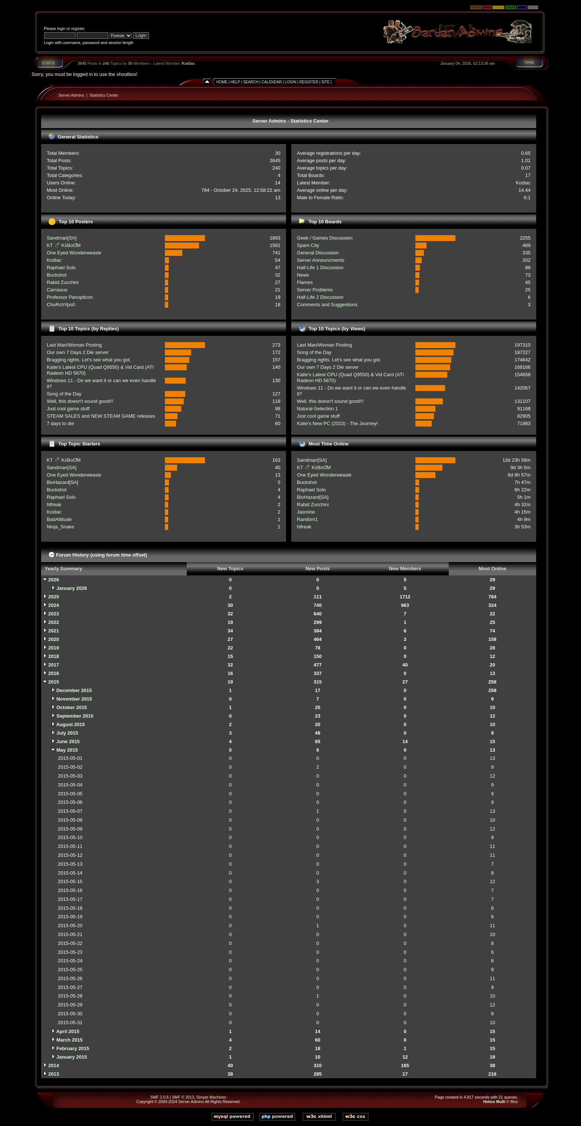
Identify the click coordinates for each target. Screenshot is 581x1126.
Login (290, 82)
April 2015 (67, 1031)
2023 (53, 614)
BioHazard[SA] (62, 482)
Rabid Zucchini (63, 282)
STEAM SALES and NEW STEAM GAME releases (101, 416)
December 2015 (74, 690)
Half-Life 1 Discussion (320, 267)
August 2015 (70, 724)
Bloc (514, 1101)
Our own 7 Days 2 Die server (78, 352)
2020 (53, 639)
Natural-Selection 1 (317, 408)
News (303, 275)
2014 (53, 1065)
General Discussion (318, 252)
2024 (53, 605)
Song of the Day (64, 394)
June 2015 (68, 741)
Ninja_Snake (60, 526)
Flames (305, 282)
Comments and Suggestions (327, 304)
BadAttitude (59, 519)
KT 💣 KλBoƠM (64, 245)
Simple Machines (211, 1097)
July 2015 (67, 733)
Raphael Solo (61, 267)
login (61, 28)
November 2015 (74, 699)
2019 (53, 648)
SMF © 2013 (183, 1097)
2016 (53, 673)
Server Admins (71, 95)
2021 (53, 631)
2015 (53, 682)
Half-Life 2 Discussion (320, 297)
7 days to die (60, 423)
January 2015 (71, 1057)
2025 (53, 596)
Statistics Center (104, 95)
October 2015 (71, 707)
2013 (53, 1074)
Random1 (307, 519)
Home (222, 82)
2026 (53, 579)
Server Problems (315, 290)
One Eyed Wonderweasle (74, 252)
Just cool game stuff (68, 408)
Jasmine (306, 512)
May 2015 (67, 750)
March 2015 (69, 1040)
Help (235, 82)
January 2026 (71, 588)
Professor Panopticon (70, 297)
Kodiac (188, 63)
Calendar (272, 82)
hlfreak (54, 504)
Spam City (308, 245)
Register (308, 82)
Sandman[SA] (61, 238)
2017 (53, 665)
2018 (53, 656)
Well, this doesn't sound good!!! (80, 401)
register (77, 28)
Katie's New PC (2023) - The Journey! (337, 423)
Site (325, 82)
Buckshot (56, 275)
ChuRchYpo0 (61, 304)
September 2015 (74, 716)
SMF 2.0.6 (159, 1097)
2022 (53, 622)
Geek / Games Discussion (324, 238)
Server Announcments (320, 260)
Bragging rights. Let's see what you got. (89, 359)
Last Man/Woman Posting (74, 345)
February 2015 (72, 1048)
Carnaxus (57, 290)
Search (251, 82)
